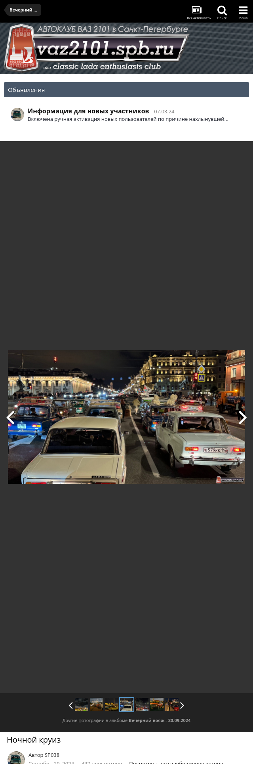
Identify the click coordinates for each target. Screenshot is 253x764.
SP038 (52, 754)
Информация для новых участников (88, 111)
